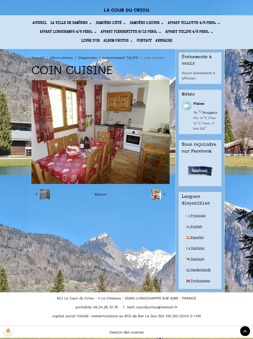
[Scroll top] (245, 331)
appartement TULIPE (120, 57)
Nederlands (198, 270)
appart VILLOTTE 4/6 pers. (192, 23)
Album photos (116, 41)
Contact (144, 41)
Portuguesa (198, 281)
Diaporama (87, 57)
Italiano (195, 248)
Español (195, 237)
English (194, 226)
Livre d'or (90, 41)
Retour (100, 194)
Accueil (39, 23)
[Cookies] (8, 330)
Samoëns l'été (109, 23)
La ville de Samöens (69, 23)
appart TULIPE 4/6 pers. (187, 32)
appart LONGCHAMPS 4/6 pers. (66, 32)
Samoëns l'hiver (145, 23)
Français (196, 215)
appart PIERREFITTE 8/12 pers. (129, 32)
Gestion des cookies (126, 332)
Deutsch (195, 259)
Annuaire (163, 41)
